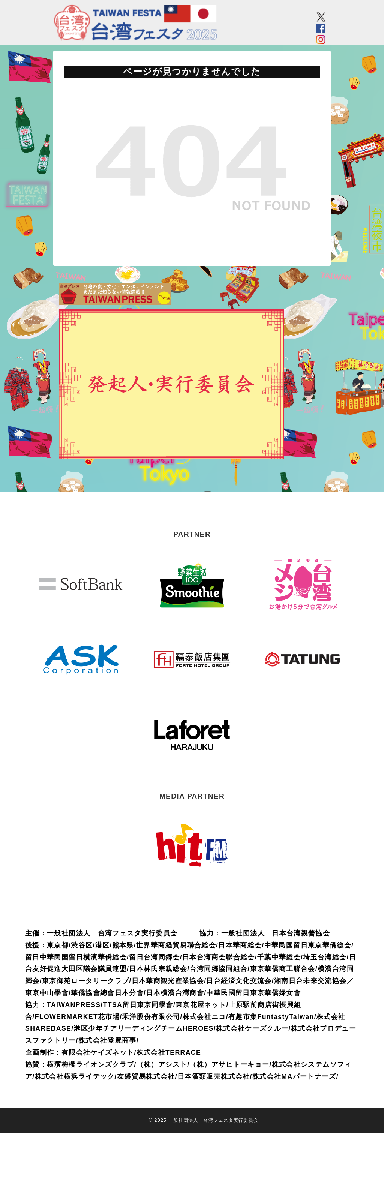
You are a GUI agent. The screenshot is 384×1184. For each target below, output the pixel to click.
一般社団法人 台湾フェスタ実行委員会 (213, 1120)
